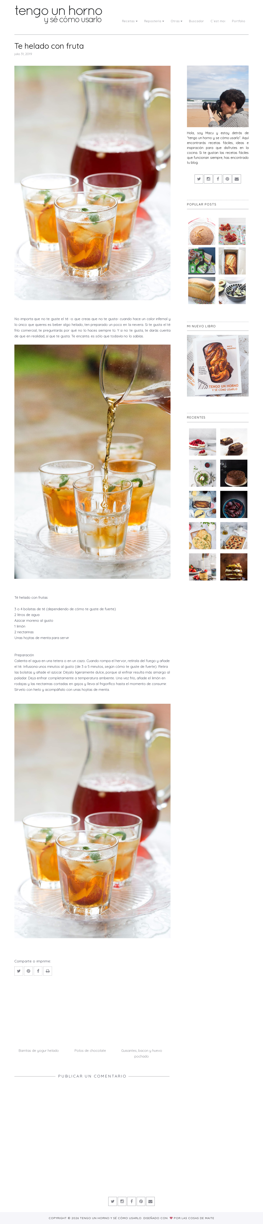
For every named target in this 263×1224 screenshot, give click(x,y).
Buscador (196, 21)
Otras (176, 21)
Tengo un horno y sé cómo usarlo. (111, 1218)
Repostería (154, 21)
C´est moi (218, 21)
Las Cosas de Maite (198, 1218)
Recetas (130, 21)
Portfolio (238, 21)
